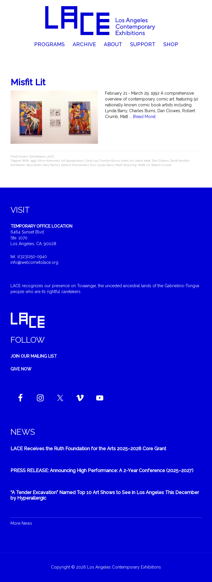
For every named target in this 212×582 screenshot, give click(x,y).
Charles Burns (109, 160)
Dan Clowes (160, 160)
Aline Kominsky (48, 160)
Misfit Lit (27, 82)
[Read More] (144, 116)
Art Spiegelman (72, 160)
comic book (142, 160)
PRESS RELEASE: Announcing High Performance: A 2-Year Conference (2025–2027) (101, 470)
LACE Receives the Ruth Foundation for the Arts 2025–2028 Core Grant (88, 448)
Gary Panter (51, 165)
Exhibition (17, 165)
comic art (127, 160)
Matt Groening (125, 165)
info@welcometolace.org (34, 262)
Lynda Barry (105, 165)
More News (21, 523)
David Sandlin (180, 160)
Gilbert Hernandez (75, 165)
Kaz (93, 165)
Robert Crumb (161, 165)
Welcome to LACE (105, 20)
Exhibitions (37, 156)
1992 (33, 160)
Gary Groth (33, 165)
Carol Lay (91, 160)
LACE (50, 156)
